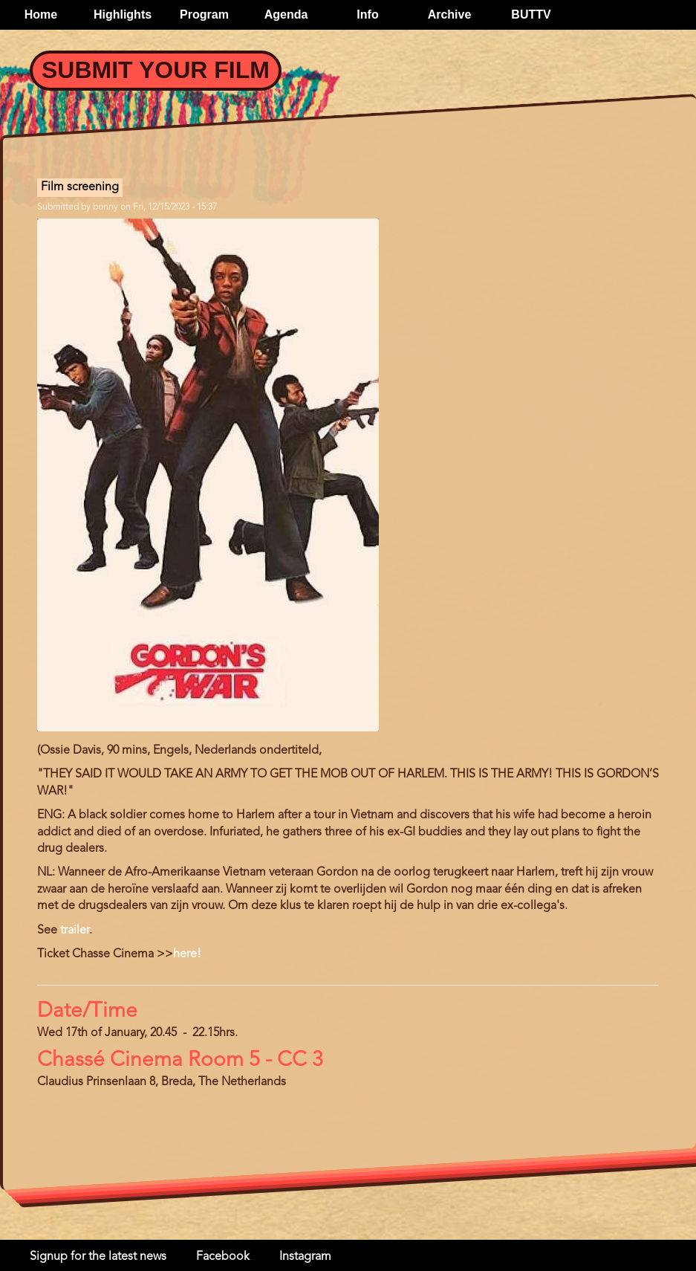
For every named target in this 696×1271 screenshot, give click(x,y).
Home (41, 14)
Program (204, 14)
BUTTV (530, 14)
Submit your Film (156, 69)
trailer (74, 931)
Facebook (223, 1257)
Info (367, 14)
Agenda (286, 14)
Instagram (305, 1257)
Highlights (123, 14)
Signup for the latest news (98, 1257)
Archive (450, 14)
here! (187, 954)
